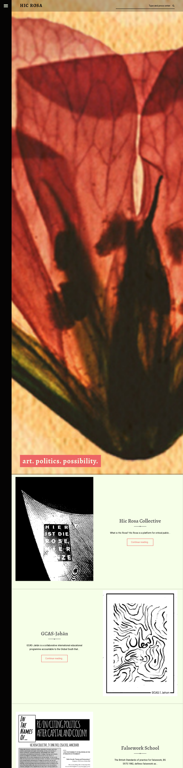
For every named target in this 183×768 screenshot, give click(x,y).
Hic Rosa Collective (140, 521)
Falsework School (140, 748)
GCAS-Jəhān (54, 633)
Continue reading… (142, 541)
